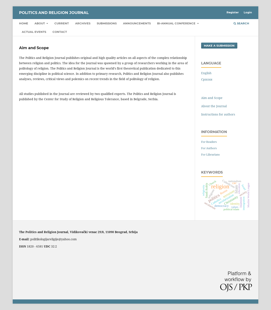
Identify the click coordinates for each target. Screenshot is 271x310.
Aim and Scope (212, 98)
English (206, 73)
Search (241, 23)
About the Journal (214, 106)
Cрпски (206, 79)
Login (248, 12)
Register (233, 12)
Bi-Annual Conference (176, 23)
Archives (82, 23)
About (40, 23)
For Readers (209, 142)
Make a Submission (219, 45)
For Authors (209, 148)
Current (61, 23)
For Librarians (210, 154)
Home (23, 23)
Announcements (137, 23)
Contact (60, 31)
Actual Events (34, 31)
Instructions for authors (218, 114)
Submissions (107, 23)
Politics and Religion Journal (54, 12)
